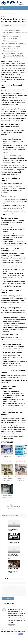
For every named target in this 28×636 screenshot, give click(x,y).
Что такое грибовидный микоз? (10, 30)
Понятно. (20, 633)
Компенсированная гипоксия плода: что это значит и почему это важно (13, 556)
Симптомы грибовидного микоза (11, 36)
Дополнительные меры (11, 51)
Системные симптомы (10, 41)
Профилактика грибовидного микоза (12, 53)
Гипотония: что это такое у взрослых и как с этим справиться (13, 542)
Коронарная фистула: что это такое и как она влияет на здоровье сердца (13, 570)
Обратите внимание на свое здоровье (15, 58)
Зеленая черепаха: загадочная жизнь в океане (13, 529)
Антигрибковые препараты (12, 48)
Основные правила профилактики (14, 55)
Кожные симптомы (10, 38)
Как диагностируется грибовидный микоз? (13, 43)
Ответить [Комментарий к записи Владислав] (11, 625)
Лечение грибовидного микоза (10, 46)
